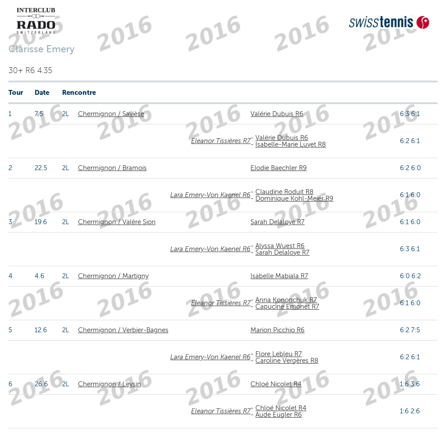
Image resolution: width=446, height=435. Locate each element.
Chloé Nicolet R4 (275, 384)
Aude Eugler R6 (278, 414)
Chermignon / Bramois (112, 167)
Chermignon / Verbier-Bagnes (123, 330)
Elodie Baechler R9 (278, 167)
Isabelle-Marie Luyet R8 (290, 144)
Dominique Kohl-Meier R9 (294, 198)
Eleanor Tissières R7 (220, 140)
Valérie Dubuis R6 (276, 113)
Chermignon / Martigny (113, 276)
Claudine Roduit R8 (284, 191)
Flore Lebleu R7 (278, 353)
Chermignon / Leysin (109, 384)
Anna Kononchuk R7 (286, 299)
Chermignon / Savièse (111, 113)
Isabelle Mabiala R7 (279, 276)
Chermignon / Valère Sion (117, 221)
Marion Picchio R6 (277, 330)
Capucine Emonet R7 (287, 306)
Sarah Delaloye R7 (277, 221)
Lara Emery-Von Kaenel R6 (210, 194)
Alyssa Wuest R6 (280, 245)
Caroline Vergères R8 (286, 360)
